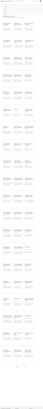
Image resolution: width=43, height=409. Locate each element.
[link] (8, 27)
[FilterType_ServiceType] (3, 12)
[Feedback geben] (25, 1)
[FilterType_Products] (3, 8)
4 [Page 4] (22, 366)
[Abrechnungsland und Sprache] (35, 1)
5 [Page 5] (24, 366)
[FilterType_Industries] (3, 10)
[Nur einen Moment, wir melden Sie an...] (40, 1)
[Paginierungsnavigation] (23, 367)
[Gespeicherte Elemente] (29, 1)
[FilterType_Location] (3, 6)
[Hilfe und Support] (27, 1)
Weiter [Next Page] (27, 366)
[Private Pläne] (30, 1)
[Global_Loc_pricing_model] (3, 14)
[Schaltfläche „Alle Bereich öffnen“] (2, 3)
